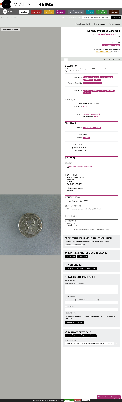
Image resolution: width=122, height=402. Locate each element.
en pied (95, 90)
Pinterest (86, 336)
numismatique (108, 45)
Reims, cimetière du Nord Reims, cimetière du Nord (81, 166)
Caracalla (95, 116)
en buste (95, 77)
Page (24, 11)
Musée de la (60, 11)
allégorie (87, 90)
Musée (48, 11)
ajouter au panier (100, 24)
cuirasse (97, 79)
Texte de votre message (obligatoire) (74, 283)
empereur (87, 77)
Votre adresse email (70, 306)
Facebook (77, 336)
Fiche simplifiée (71, 256)
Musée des (36, 11)
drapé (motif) (88, 79)
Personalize (86, 400)
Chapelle (90, 11)
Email (93, 336)
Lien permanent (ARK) (70, 340)
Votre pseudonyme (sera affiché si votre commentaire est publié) (82, 300)
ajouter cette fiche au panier (75, 268)
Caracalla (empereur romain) (93, 83)
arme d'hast (110, 90)
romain (117, 45)
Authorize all (69, 400)
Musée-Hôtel (101, 11)
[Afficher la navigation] (5, 11)
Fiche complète (82, 256)
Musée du (76, 11)
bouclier (87, 93)
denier (85, 106)
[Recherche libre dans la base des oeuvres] (96, 17)
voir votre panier (114, 24)
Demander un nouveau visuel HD (74, 245)
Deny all (78, 400)
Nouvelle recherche (68, 18)
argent (86, 138)
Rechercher (116, 18)
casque (102, 90)
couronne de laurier (106, 77)
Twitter (69, 336)
